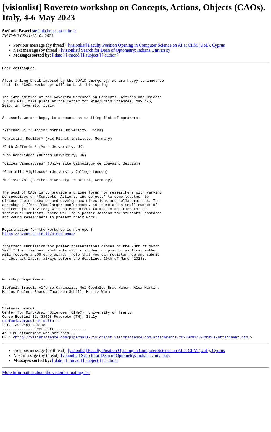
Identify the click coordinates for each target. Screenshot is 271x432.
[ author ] (110, 55)
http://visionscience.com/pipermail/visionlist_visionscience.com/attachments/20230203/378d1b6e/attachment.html (132, 391)
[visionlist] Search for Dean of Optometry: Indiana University (115, 50)
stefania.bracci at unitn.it (54, 30)
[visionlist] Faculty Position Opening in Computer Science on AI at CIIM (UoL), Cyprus (146, 45)
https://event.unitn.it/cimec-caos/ (38, 267)
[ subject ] (92, 55)
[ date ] (58, 55)
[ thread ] (74, 55)
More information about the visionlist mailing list (46, 427)
